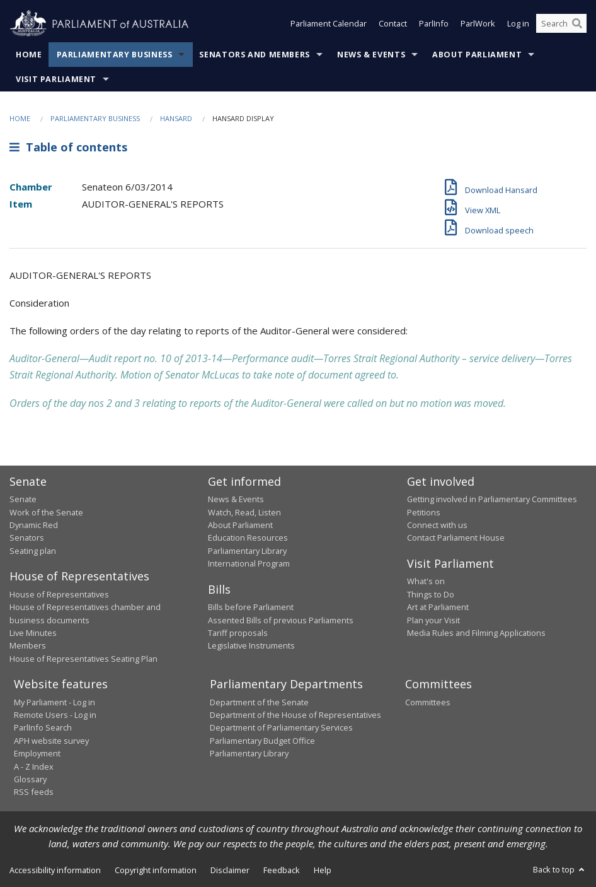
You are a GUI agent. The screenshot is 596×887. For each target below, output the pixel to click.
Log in (518, 24)
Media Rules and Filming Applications (476, 632)
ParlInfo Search (43, 727)
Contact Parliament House (456, 537)
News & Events (371, 54)
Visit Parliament (56, 79)
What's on (426, 581)
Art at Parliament (438, 607)
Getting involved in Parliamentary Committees (492, 499)
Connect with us (437, 525)
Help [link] (322, 870)
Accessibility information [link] (55, 870)
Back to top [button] (560, 869)
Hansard (176, 118)
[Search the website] (561, 24)
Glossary (30, 779)
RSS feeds (34, 791)
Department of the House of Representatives (295, 714)
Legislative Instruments (251, 645)
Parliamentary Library (247, 550)
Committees (427, 702)
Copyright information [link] (156, 870)
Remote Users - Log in (55, 714)
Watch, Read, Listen (244, 512)
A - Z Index (34, 766)
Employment (37, 753)
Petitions (423, 512)
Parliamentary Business (115, 54)
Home (29, 54)
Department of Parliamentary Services (281, 727)
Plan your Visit (433, 620)
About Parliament (477, 54)
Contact (393, 24)
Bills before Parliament (251, 607)
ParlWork (478, 24)
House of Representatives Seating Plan (83, 658)
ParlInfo (434, 24)
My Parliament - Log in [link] (54, 702)
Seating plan (32, 550)
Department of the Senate (259, 702)
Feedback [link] (281, 870)
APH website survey (51, 740)
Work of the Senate (46, 512)
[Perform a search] (577, 24)
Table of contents (68, 147)
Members (27, 645)
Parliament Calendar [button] (328, 24)
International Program (249, 563)
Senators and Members (254, 54)
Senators (26, 537)
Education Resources (248, 537)
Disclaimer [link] (229, 870)
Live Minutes (33, 632)
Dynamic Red (33, 525)
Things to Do (430, 594)
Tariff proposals (238, 632)
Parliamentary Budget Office (262, 740)
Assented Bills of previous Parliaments (280, 620)
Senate (23, 499)
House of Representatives (59, 594)
